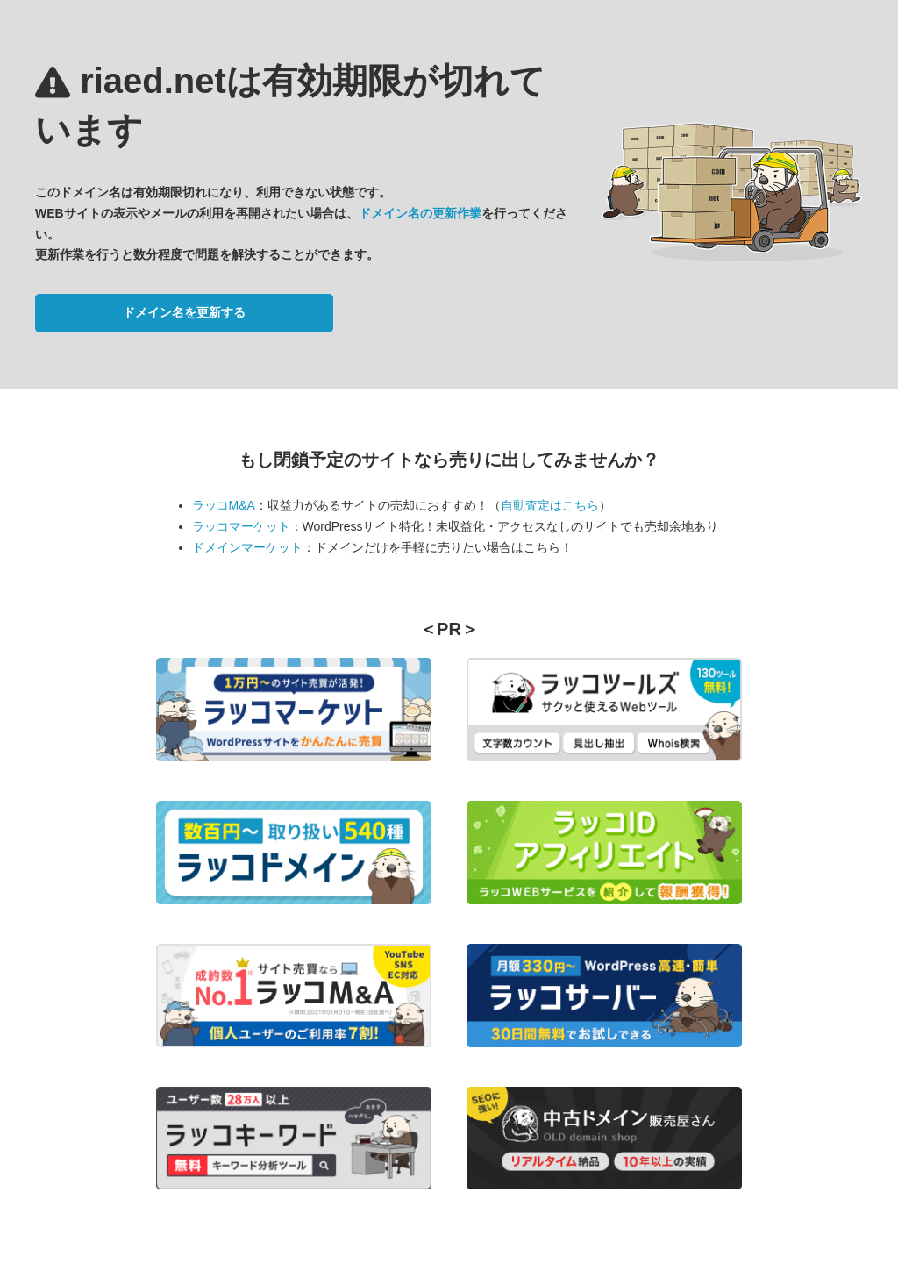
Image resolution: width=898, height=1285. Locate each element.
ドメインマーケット (247, 547)
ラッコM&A (223, 505)
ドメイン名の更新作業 (420, 213)
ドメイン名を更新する (184, 312)
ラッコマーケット (241, 526)
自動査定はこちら (550, 505)
